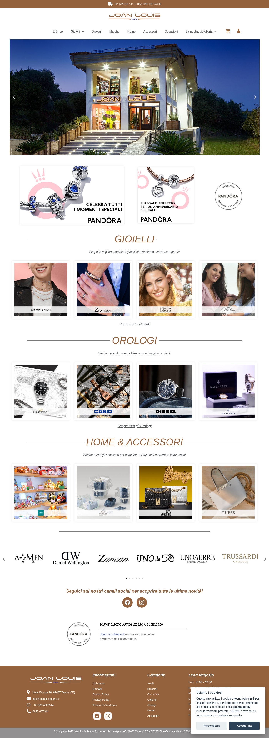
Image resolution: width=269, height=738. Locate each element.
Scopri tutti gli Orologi (135, 426)
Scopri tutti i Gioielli (134, 324)
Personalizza (211, 725)
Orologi (97, 31)
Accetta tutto (244, 725)
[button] (131, 152)
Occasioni (171, 31)
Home (131, 31)
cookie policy (241, 707)
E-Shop (58, 31)
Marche (114, 31)
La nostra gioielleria (201, 31)
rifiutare (235, 711)
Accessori (150, 31)
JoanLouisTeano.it (112, 634)
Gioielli (77, 31)
